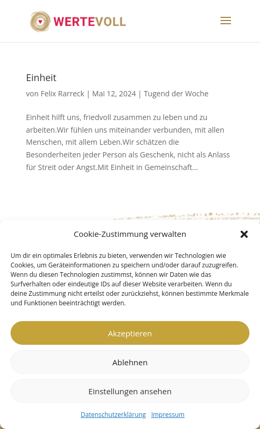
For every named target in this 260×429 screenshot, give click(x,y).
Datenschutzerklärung (113, 414)
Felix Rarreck (62, 93)
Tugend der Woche (176, 93)
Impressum (168, 414)
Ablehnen (130, 362)
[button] (244, 234)
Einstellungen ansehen (130, 391)
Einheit (41, 77)
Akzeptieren (130, 333)
